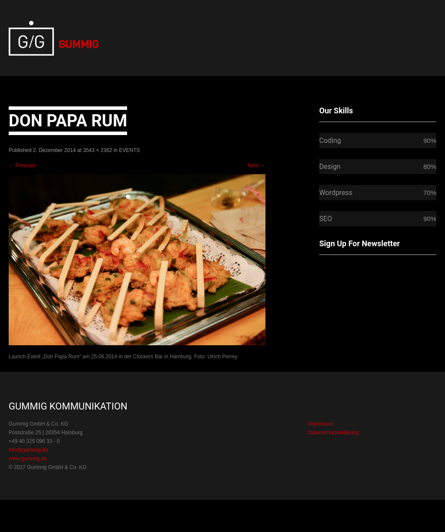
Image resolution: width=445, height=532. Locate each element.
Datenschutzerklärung (333, 433)
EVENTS (129, 150)
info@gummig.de (28, 450)
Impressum (321, 424)
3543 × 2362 (97, 150)
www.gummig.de (28, 459)
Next (256, 165)
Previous (22, 165)
